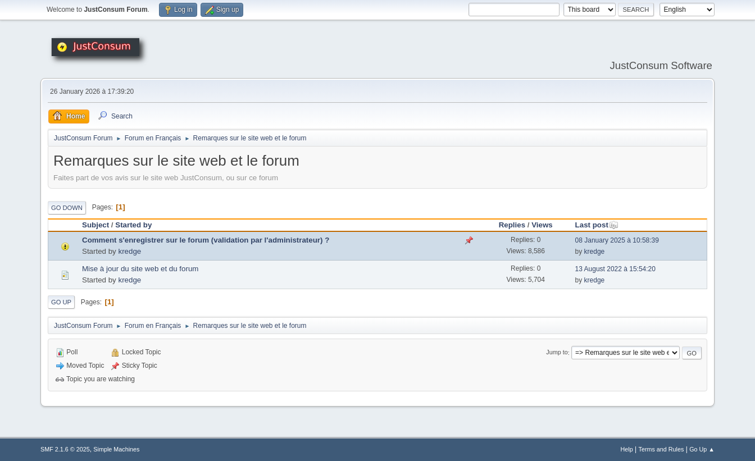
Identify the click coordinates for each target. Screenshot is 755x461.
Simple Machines (116, 449)
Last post (596, 225)
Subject (95, 225)
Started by (133, 225)
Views (542, 225)
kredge (129, 251)
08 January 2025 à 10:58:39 (617, 240)
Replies (512, 225)
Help (627, 449)
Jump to (556, 352)
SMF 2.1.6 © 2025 (65, 449)
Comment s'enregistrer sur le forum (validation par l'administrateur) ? (205, 240)
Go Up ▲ (702, 449)
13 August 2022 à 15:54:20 (615, 269)
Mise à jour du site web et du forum (140, 268)
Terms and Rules (661, 449)
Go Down (67, 207)
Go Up (61, 302)
